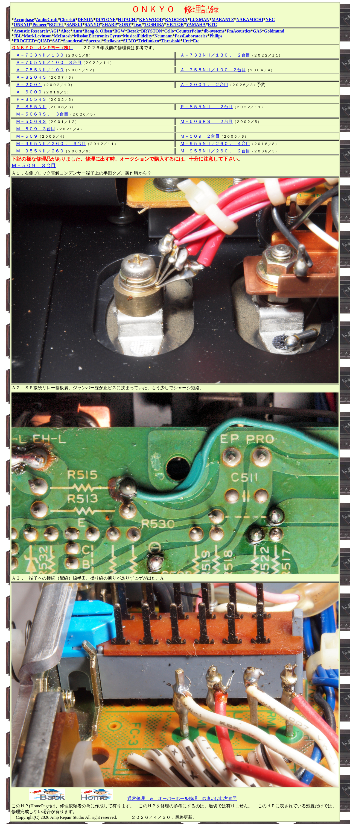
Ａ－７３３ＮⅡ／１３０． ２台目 (215, 55)
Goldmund (274, 31)
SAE (56, 41)
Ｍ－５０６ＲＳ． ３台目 (42, 114)
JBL (18, 36)
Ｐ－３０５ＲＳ (31, 99)
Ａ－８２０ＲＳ (31, 77)
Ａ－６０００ (29, 92)
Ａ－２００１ (29, 84)
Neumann (163, 36)
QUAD (43, 41)
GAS (257, 31)
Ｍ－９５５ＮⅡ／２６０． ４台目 (215, 143)
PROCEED (24, 41)
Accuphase (24, 19)
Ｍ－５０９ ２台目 (200, 136)
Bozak (133, 31)
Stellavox (112, 41)
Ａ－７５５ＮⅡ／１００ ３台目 (48, 62)
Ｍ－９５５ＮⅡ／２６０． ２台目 (215, 151)
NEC (270, 19)
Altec (66, 31)
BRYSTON (151, 31)
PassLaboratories (191, 36)
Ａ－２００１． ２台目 (204, 84)
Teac (137, 24)
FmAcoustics (239, 31)
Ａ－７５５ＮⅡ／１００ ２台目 (213, 69)
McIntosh (63, 36)
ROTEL (56, 24)
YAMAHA (196, 24)
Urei (187, 41)
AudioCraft (47, 19)
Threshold (170, 41)
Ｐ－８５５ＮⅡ (31, 106)
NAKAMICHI (249, 19)
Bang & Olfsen (98, 31)
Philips (215, 36)
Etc (196, 41)
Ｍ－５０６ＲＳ (31, 121)
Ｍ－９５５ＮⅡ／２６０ (40, 151)
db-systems (214, 31)
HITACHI (127, 19)
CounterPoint (189, 31)
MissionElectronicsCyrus (97, 36)
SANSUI (74, 24)
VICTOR (175, 24)
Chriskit (67, 19)
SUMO (129, 41)
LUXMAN (199, 19)
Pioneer (39, 24)
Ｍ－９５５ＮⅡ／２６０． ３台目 (51, 143)
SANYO (92, 24)
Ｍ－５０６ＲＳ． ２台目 (206, 121)
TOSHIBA (154, 24)
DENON (86, 19)
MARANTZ (223, 19)
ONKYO (22, 24)
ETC (212, 24)
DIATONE (106, 19)
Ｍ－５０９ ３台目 (35, 128)
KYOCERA (176, 19)
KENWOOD (151, 19)
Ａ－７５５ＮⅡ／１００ (40, 69)
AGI (54, 31)
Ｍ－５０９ (27, 136)
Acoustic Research (31, 31)
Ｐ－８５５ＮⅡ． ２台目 (206, 106)
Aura (77, 31)
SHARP (109, 24)
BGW (119, 31)
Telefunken (148, 41)
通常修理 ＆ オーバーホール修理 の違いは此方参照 (182, 798)
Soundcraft (73, 41)
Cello (169, 31)
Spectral (94, 41)
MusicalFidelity (137, 36)
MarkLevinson (37, 36)
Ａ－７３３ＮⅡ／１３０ (40, 55)
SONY (125, 24)
